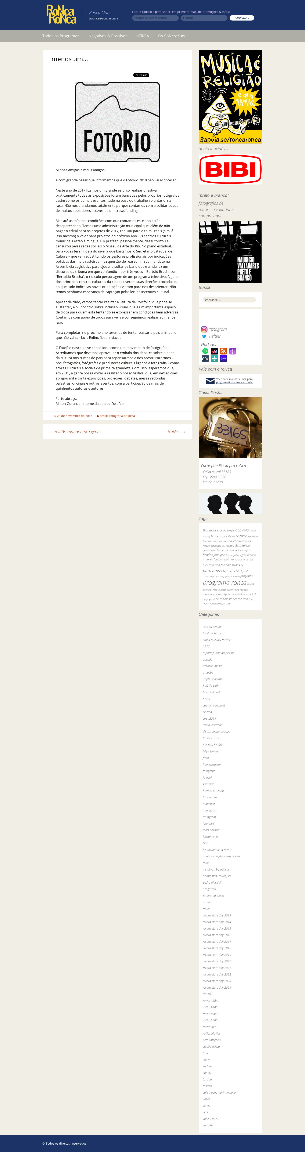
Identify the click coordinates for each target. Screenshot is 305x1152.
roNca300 (209, 1027)
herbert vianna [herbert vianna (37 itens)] (225, 550)
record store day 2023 (217, 981)
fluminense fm (212, 764)
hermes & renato (213, 791)
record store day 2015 (217, 928)
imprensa (209, 804)
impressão (209, 810)
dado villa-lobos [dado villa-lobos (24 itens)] (220, 541)
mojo (206, 863)
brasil (104, 416)
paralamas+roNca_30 (217, 876)
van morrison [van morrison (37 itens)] (217, 603)
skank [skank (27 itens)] (233, 594)
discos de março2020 (216, 732)
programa (209, 889)
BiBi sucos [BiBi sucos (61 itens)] (209, 530)
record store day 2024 (217, 987)
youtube (208, 1125)
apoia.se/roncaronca (103, 18)
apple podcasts (212, 679)
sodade (207, 1066)
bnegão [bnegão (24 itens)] (230, 530)
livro (205, 843)
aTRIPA (143, 35)
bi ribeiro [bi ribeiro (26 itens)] (221, 530)
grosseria (208, 784)
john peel (208, 823)
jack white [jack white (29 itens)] (240, 550)
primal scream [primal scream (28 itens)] (232, 576)
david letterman (213, 725)
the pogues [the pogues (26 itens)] (208, 599)
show (206, 1060)
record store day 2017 (217, 942)
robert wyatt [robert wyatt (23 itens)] (233, 589)
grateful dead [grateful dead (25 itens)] (209, 550)
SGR (205, 1053)
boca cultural (211, 692)
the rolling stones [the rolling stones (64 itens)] (225, 599)
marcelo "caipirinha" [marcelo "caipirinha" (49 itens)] (216, 559)
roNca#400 (210, 1007)
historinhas (210, 797)
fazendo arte (211, 738)
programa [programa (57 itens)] (246, 576)
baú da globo (211, 686)
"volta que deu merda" (217, 640)
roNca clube (210, 1001)
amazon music (212, 666)
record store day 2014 (217, 922)
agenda (207, 659)
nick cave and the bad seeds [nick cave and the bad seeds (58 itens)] (220, 565)
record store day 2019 (217, 955)
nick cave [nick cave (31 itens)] (248, 559)
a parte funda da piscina (218, 653)
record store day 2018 (217, 948)
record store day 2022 (217, 974)
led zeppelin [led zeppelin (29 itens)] (232, 555)
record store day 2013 (217, 915)
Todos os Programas (60, 35)
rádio (206, 909)
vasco (206, 1099)
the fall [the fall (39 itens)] (252, 594)
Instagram (214, 329)
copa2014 (209, 718)
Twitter (211, 336)
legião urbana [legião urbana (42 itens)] (248, 555)
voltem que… (211, 1119)
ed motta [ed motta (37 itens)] (216, 546)
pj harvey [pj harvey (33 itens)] (220, 576)
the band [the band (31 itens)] (242, 594)
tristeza (129, 416)
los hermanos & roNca (217, 850)
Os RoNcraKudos (173, 35)
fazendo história (213, 745)
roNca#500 (210, 1014)
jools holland (211, 830)
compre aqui (210, 216)
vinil (205, 1112)
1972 (206, 646)
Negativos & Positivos (108, 35)
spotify (207, 1073)
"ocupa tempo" (212, 627)
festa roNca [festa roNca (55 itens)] (242, 546)
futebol (207, 777)
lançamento (210, 837)
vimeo (206, 1106)
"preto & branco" (213, 633)
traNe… (177, 432)
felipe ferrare (210, 751)
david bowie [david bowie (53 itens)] (236, 541)
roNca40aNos (211, 1033)
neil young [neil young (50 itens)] (236, 559)
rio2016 (208, 994)
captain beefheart (214, 705)
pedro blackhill (212, 882)
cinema (207, 712)
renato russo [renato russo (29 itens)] (219, 589)
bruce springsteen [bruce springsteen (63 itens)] (223, 536)
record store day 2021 (217, 968)
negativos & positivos (216, 869)
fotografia (116, 416)
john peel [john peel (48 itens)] (219, 555)
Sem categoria (212, 1040)
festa (206, 758)
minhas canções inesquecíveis (221, 856)
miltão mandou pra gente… (76, 432)
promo (207, 902)
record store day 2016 (217, 935)
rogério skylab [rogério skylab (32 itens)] (222, 594)
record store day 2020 (217, 961)
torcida (207, 1079)
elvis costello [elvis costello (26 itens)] (228, 545)
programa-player (213, 896)
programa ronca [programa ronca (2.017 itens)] (225, 582)
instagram (209, 817)
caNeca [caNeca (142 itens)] (241, 535)
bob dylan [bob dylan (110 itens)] (243, 530)
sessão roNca (211, 1046)
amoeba (208, 673)
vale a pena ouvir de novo (219, 1092)
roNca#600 (210, 1020)
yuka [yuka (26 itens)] (228, 603)
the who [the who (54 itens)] (243, 599)
